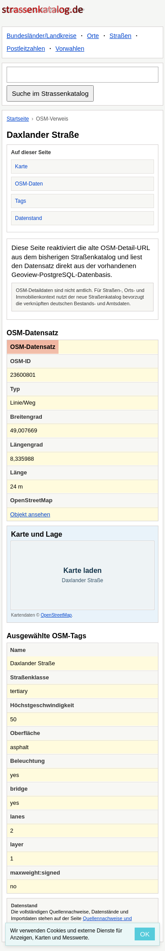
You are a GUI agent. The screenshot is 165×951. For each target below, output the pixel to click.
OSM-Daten (29, 184)
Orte (93, 35)
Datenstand (28, 218)
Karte (21, 166)
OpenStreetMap (56, 615)
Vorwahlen (69, 48)
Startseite (18, 119)
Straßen (121, 35)
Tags (20, 201)
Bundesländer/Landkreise (42, 35)
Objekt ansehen (30, 514)
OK (145, 934)
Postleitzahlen (26, 48)
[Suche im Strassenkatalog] (82, 75)
